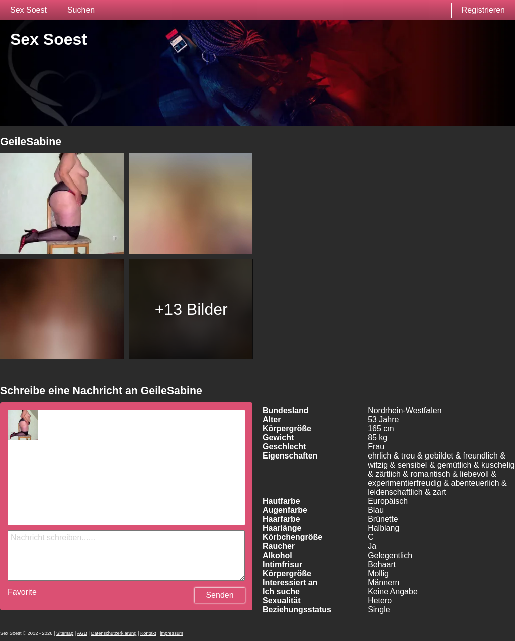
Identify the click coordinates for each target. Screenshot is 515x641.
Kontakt (148, 633)
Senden (219, 595)
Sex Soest (28, 10)
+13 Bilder (191, 309)
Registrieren (483, 10)
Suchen (81, 10)
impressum (171, 633)
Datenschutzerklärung (114, 633)
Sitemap (64, 633)
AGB (82, 633)
